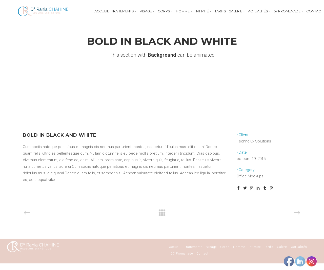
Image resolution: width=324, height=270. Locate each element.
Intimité (255, 247)
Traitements (193, 247)
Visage (211, 247)
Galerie (282, 247)
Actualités (299, 247)
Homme (239, 247)
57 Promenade (182, 253)
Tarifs (268, 247)
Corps (225, 247)
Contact (202, 253)
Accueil (174, 247)
